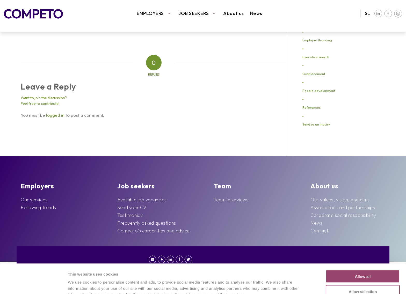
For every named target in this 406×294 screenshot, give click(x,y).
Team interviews (231, 200)
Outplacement (313, 74)
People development (318, 91)
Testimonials (130, 215)
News (256, 13)
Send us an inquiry (316, 124)
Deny (363, 279)
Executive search (315, 57)
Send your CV (132, 207)
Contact (319, 231)
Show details (264, 284)
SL (367, 13)
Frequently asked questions (146, 223)
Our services (34, 200)
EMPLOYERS (150, 13)
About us (233, 13)
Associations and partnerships (342, 207)
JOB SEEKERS (193, 13)
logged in (55, 115)
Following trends (38, 207)
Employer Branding (317, 40)
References (311, 107)
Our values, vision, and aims (340, 200)
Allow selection (363, 264)
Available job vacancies (142, 200)
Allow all (363, 248)
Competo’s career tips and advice (153, 231)
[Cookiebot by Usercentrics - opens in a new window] (33, 284)
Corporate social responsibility (343, 215)
